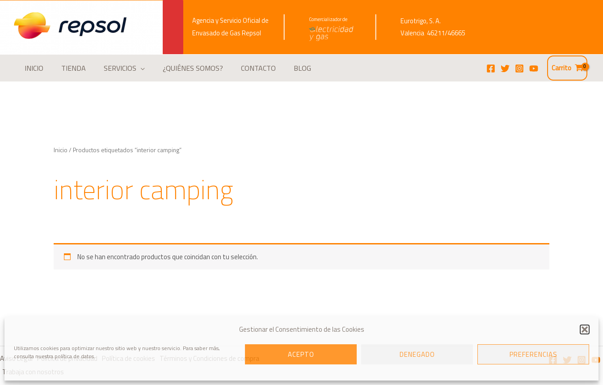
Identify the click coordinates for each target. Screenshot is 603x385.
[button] (584, 329)
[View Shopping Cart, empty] (567, 68)
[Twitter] (505, 68)
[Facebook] (490, 68)
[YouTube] (533, 68)
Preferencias (533, 354)
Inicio (60, 149)
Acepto (301, 354)
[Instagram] (519, 68)
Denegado (417, 354)
